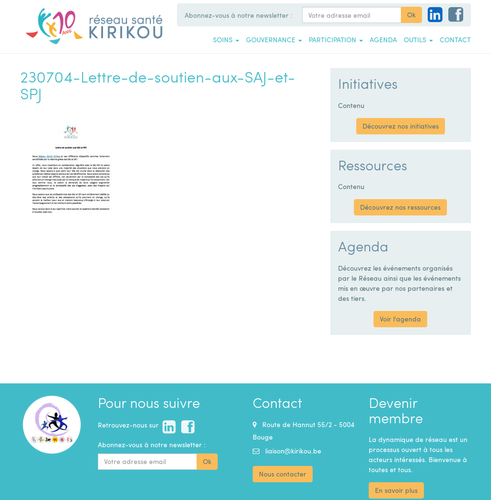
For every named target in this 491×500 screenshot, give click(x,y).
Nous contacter (282, 473)
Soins (226, 39)
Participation (336, 39)
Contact (455, 39)
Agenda (383, 39)
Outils (418, 39)
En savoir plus (396, 490)
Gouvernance (274, 39)
